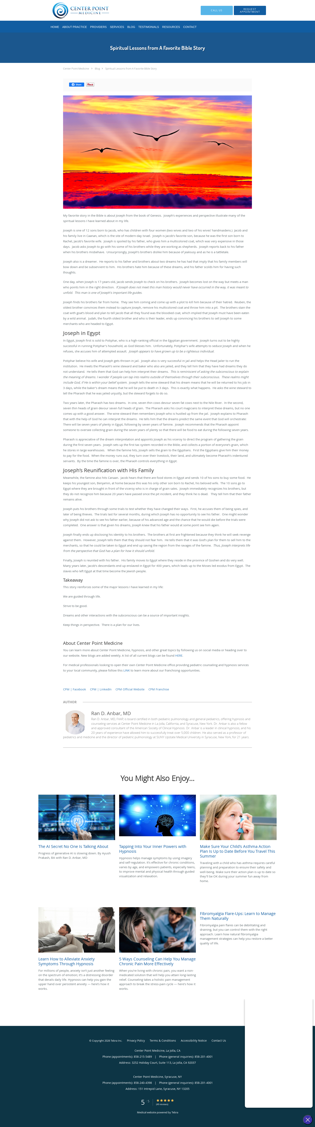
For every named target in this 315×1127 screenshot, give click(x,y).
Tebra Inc (116, 1040)
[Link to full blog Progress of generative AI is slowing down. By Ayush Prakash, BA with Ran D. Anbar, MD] (76, 823)
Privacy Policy (136, 1040)
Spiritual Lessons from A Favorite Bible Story (131, 68)
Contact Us (219, 1040)
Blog (97, 68)
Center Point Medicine (76, 68)
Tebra (175, 1112)
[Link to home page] (74, 10)
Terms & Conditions (163, 1040)
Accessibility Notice (194, 1040)
